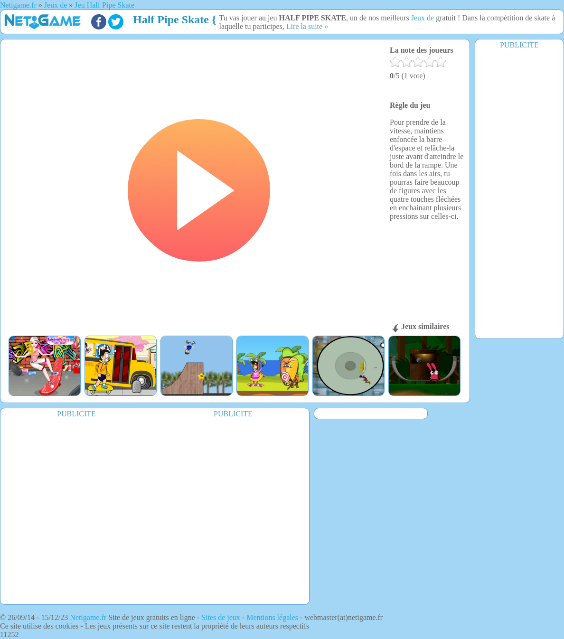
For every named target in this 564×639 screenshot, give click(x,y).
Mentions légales (272, 617)
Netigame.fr (88, 617)
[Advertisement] (519, 193)
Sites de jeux (220, 617)
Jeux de (423, 18)
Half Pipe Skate (171, 19)
